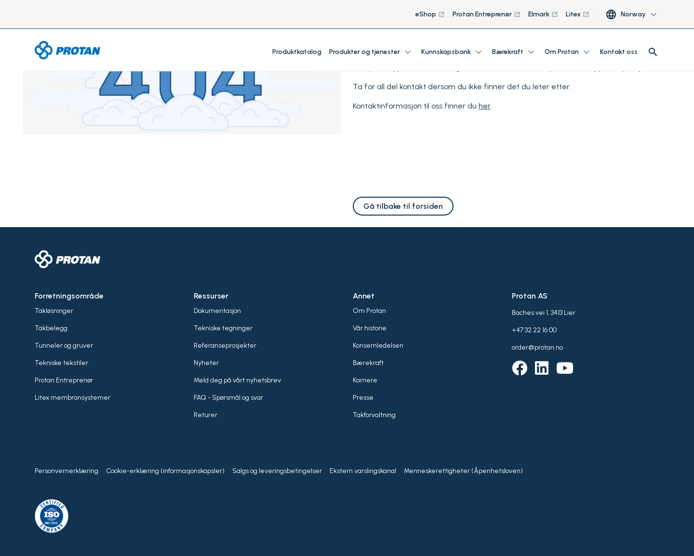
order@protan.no (537, 347)
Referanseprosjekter (225, 345)
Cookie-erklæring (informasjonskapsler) (165, 471)
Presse (363, 397)
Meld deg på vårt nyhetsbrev (237, 380)
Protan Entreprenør (486, 14)
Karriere (365, 380)
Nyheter (206, 363)
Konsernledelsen (378, 345)
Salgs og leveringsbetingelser (277, 471)
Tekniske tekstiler (61, 363)
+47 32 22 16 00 (534, 330)
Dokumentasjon (217, 311)
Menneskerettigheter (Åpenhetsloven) (463, 471)
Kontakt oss (619, 52)
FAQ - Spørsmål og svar (228, 397)
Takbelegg (51, 328)
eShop (430, 14)
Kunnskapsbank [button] (452, 52)
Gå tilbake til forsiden (403, 206)
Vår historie (370, 328)
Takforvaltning (374, 415)
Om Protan (369, 311)
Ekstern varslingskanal (363, 471)
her (485, 105)
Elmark (543, 14)
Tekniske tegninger (223, 328)
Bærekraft (368, 363)
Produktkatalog (296, 52)
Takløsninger (54, 311)
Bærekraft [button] (514, 52)
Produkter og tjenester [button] (371, 52)
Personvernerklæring (66, 471)
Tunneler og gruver (64, 345)
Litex (577, 14)
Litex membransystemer (72, 397)
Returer (205, 415)
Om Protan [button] (568, 52)
